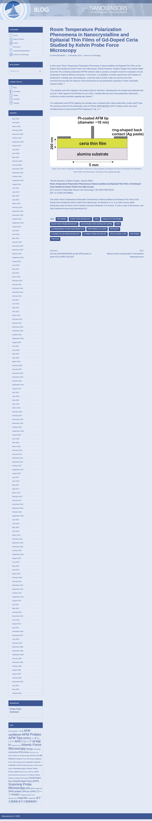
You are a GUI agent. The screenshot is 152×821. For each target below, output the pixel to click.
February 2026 (17, 130)
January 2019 (17, 416)
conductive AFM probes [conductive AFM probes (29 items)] (18, 754)
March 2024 (16, 204)
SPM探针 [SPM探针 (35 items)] (15, 796)
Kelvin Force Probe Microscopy (64, 224)
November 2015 (17, 548)
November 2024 (17, 173)
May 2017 (15, 486)
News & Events (18, 39)
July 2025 (15, 150)
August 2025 (16, 146)
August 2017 (16, 474)
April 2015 (15, 571)
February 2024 (17, 208)
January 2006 (17, 660)
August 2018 (16, 436)
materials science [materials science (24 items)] (15, 767)
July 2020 (15, 347)
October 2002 (17, 695)
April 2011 (15, 629)
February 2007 (17, 644)
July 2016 (15, 521)
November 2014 (17, 590)
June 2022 (15, 266)
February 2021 (17, 320)
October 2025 (17, 138)
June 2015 (15, 563)
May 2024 (15, 196)
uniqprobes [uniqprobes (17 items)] (32, 800)
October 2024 (17, 177)
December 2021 (17, 289)
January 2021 (17, 324)
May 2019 (15, 401)
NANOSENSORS (59, 55)
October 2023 (17, 219)
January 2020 (17, 370)
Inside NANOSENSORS (21, 51)
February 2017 (17, 497)
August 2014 (16, 602)
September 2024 (18, 181)
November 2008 (17, 633)
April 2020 (15, 358)
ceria (97, 219)
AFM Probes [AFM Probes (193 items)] (31, 736)
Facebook (16, 91)
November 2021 (17, 293)
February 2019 (17, 412)
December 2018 (17, 420)
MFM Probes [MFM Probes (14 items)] (24, 773)
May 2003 (15, 691)
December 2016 (17, 505)
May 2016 (15, 528)
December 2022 (17, 246)
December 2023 (17, 211)
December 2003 (17, 683)
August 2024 (16, 184)
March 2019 (16, 409)
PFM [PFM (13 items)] (27, 776)
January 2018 (17, 455)
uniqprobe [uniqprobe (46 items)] (22, 799)
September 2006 (18, 656)
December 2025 (17, 134)
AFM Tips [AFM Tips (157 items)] (15, 739)
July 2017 (15, 478)
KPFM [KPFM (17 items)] (37, 757)
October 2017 (17, 467)
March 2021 (16, 316)
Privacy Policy (15, 710)
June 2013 (15, 621)
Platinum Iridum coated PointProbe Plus (67, 229)
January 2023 (17, 242)
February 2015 (17, 579)
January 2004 (17, 679)
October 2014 (17, 594)
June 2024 (15, 192)
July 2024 (15, 188)
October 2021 (17, 296)
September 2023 (18, 223)
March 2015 (16, 575)
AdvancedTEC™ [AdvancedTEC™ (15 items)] (13, 733)
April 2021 (15, 312)
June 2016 (15, 525)
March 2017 (16, 494)
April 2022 (15, 273)
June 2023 (15, 235)
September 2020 (18, 339)
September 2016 (18, 517)
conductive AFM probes (112, 219)
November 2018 (17, 424)
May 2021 (15, 308)
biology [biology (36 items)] (29, 750)
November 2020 (17, 331)
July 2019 (15, 393)
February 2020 (17, 366)
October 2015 (17, 552)
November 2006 (17, 652)
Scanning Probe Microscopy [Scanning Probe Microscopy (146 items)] (20, 787)
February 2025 (17, 161)
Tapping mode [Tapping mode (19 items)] (26, 797)
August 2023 (16, 227)
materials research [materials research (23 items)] (33, 764)
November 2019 (17, 378)
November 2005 (17, 664)
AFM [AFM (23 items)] (21, 733)
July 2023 (15, 231)
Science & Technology (21, 55)
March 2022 (16, 277)
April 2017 (15, 490)
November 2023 (17, 215)
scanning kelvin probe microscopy (65, 234)
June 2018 (15, 439)
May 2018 (15, 443)
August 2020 (16, 343)
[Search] (25, 71)
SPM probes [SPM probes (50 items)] (15, 793)
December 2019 (17, 374)
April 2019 (15, 405)
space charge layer (118, 234)
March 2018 (16, 447)
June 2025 (15, 154)
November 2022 (17, 250)
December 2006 (17, 648)
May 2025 (15, 157)
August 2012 (16, 625)
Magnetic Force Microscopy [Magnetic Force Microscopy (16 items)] (25, 760)
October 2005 (17, 668)
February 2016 (17, 540)
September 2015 (18, 555)
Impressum (14, 713)
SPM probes (135, 234)
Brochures (16, 47)
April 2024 (15, 200)
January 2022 (17, 285)
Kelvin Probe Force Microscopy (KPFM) (96, 224)
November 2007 (17, 637)
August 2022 (16, 262)
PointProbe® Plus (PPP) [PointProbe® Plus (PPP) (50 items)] (26, 783)
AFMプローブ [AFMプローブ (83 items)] (23, 743)
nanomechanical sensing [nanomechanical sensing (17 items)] (16, 776)
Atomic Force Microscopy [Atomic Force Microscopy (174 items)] (24, 748)
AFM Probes (61, 219)
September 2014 (18, 598)
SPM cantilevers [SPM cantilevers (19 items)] (36, 790)
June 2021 (15, 304)
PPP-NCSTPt (103, 106)
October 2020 (17, 335)
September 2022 (18, 258)
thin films (55, 239)
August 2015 (16, 559)
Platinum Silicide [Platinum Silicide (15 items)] (34, 776)
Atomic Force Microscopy (80, 219)
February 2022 (17, 281)
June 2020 (15, 351)
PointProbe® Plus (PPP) (97, 229)
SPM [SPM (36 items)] (27, 790)
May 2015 (15, 567)
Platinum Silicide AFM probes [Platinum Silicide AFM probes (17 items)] (18, 780)
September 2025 (18, 142)
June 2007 (15, 640)
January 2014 (17, 613)
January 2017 (17, 501)
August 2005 (16, 671)
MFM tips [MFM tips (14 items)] (31, 773)
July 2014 (15, 606)
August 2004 (16, 675)
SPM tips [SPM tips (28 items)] (26, 793)
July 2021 (15, 300)
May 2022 (15, 269)
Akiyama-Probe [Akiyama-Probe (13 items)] (16, 747)
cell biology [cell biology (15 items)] (36, 751)
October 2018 (17, 428)
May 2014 (15, 610)
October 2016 (17, 513)
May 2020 (15, 354)
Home (15, 35)
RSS (15, 88)
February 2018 (17, 451)
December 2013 (17, 617)
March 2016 (16, 536)
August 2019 (16, 389)
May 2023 (15, 239)
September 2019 (18, 385)
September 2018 (18, 432)
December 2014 (17, 586)
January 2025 (17, 165)
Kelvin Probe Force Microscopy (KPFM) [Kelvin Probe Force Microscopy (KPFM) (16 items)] (21, 757)
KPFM (118, 224)
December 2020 (17, 327)
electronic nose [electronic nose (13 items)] (33, 754)
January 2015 (17, 582)
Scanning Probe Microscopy (95, 234)
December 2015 (17, 544)
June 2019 (15, 397)
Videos (15, 43)
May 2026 (15, 119)
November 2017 (17, 463)
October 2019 (17, 382)
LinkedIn (16, 103)
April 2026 (15, 123)
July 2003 (15, 687)
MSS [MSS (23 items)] (37, 773)
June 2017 (15, 482)
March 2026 (16, 126)
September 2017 (18, 470)
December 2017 (17, 459)
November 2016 (17, 509)
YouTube (16, 99)
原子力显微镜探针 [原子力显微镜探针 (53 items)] (27, 803)
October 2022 (17, 254)
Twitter (15, 95)
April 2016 (15, 532)
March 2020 (16, 362)
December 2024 (17, 169)
